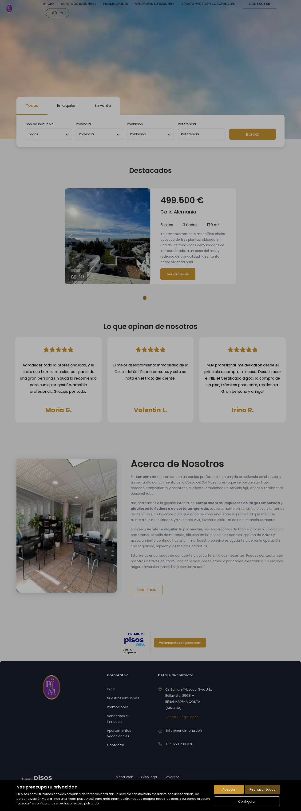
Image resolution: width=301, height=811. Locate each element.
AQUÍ (90, 798)
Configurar (247, 801)
